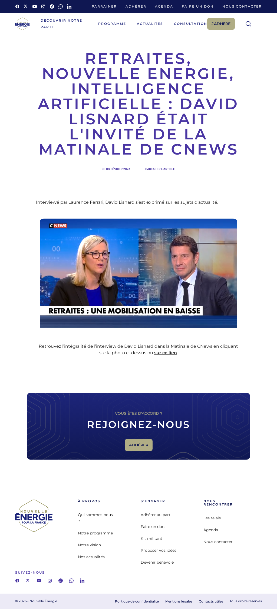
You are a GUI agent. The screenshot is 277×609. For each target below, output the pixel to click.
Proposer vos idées (158, 550)
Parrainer (104, 6)
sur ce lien (165, 352)
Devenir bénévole (157, 562)
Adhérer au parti (156, 514)
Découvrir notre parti (61, 23)
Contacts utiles (211, 601)
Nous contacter (242, 6)
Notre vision (89, 545)
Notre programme (95, 533)
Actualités (150, 24)
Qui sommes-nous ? (95, 518)
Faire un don (198, 6)
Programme (112, 24)
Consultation (190, 24)
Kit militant (151, 538)
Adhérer (136, 6)
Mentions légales (178, 601)
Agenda (164, 6)
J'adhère (221, 23)
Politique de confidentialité (137, 601)
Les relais (212, 518)
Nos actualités (91, 556)
